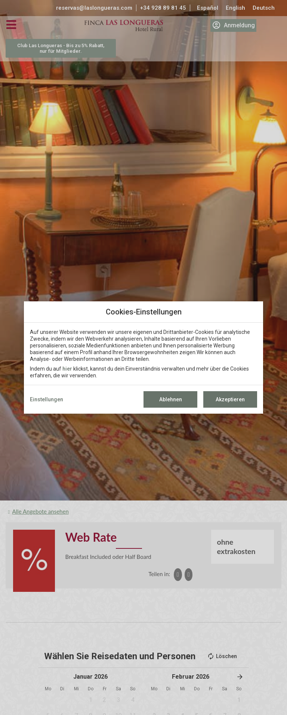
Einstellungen (46, 399)
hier (67, 369)
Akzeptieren (230, 399)
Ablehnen (170, 399)
